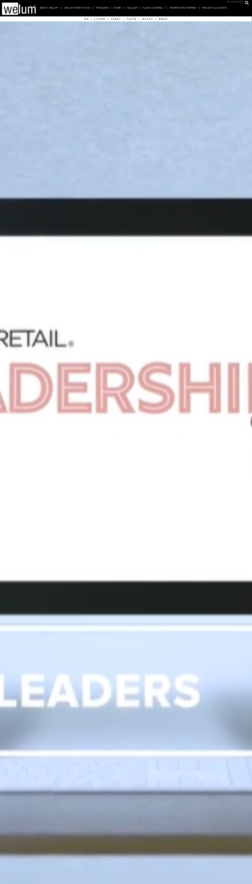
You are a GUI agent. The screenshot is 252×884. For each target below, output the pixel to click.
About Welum (49, 7)
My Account (235, 2)
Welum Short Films (77, 7)
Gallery (132, 7)
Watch (147, 19)
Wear (163, 19)
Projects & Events (214, 7)
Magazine (102, 7)
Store (117, 7)
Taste (131, 19)
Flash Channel (153, 7)
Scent (116, 19)
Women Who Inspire (182, 7)
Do (86, 19)
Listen (100, 19)
